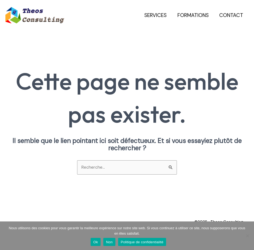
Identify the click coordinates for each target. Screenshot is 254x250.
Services (156, 15)
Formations (193, 15)
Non (109, 242)
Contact (231, 15)
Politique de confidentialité (142, 242)
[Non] (247, 235)
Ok (95, 242)
